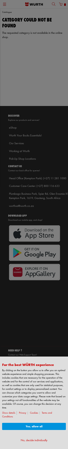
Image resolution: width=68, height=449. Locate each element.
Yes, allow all (34, 426)
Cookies (34, 413)
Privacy (22, 413)
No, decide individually (34, 440)
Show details (8, 413)
